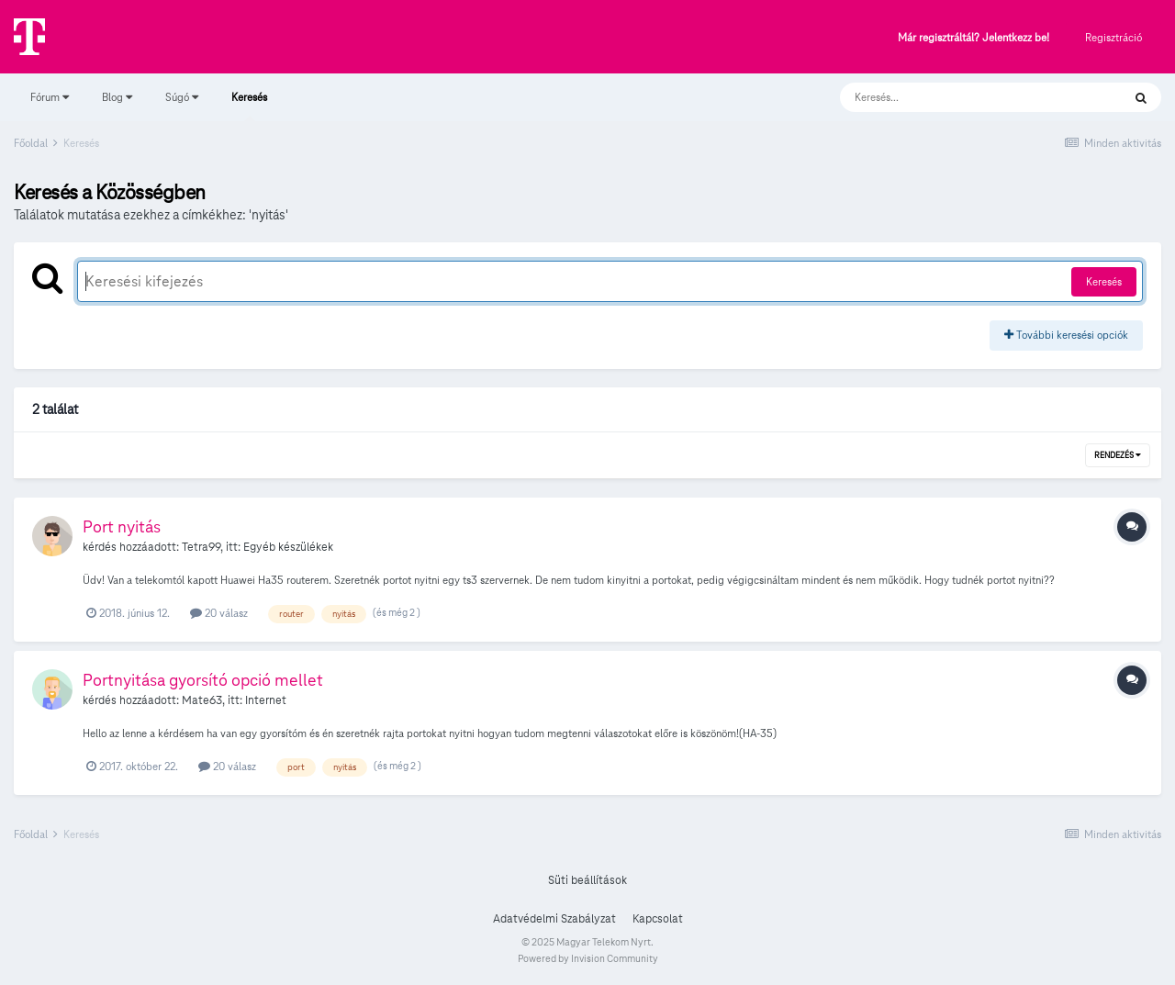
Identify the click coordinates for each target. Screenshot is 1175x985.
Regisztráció (1113, 37)
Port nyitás (122, 526)
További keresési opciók (1066, 334)
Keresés (249, 105)
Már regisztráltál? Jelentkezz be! (973, 38)
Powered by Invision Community (588, 958)
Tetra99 (201, 547)
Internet (265, 700)
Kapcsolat (657, 919)
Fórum (49, 97)
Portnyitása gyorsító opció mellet (203, 679)
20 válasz (219, 613)
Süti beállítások (587, 880)
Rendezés (1117, 455)
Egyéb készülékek (288, 547)
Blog (117, 97)
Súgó (181, 97)
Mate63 (202, 700)
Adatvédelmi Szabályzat (554, 919)
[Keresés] (962, 97)
